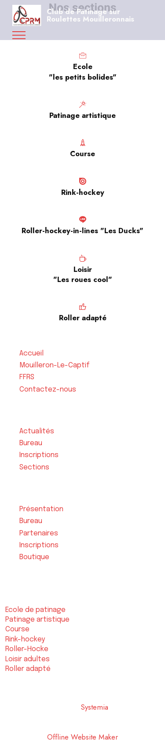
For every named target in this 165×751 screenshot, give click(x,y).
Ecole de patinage (35, 610)
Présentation (41, 509)
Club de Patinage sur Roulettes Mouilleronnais (90, 15)
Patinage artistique (37, 619)
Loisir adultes (27, 659)
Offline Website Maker (82, 737)
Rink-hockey (25, 639)
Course (17, 629)
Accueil (31, 353)
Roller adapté (28, 669)
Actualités (36, 431)
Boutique (34, 557)
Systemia (95, 707)
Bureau (30, 443)
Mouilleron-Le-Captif (54, 365)
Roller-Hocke (26, 649)
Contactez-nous (47, 389)
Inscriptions (39, 455)
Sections (34, 467)
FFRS (26, 377)
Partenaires (38, 533)
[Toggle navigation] (19, 35)
